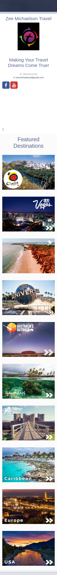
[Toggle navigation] (3, 130)
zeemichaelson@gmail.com (30, 77)
